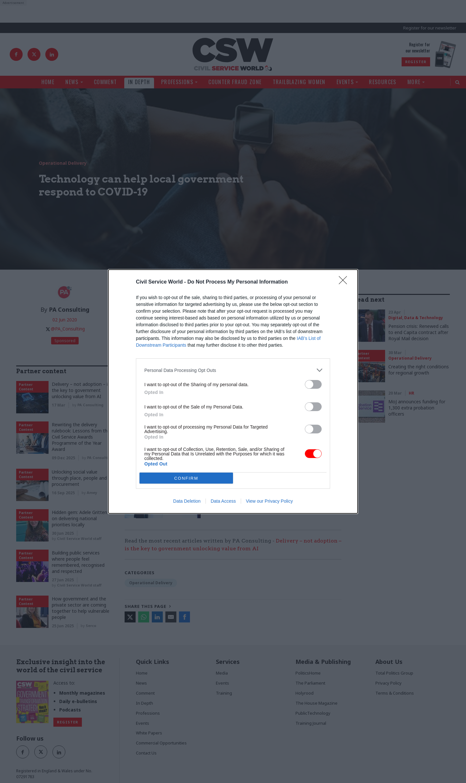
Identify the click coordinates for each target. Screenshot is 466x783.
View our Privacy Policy (269, 501)
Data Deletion (187, 501)
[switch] (313, 384)
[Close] (345, 282)
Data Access (223, 501)
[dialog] (233, 391)
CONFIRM (186, 478)
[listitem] (233, 370)
